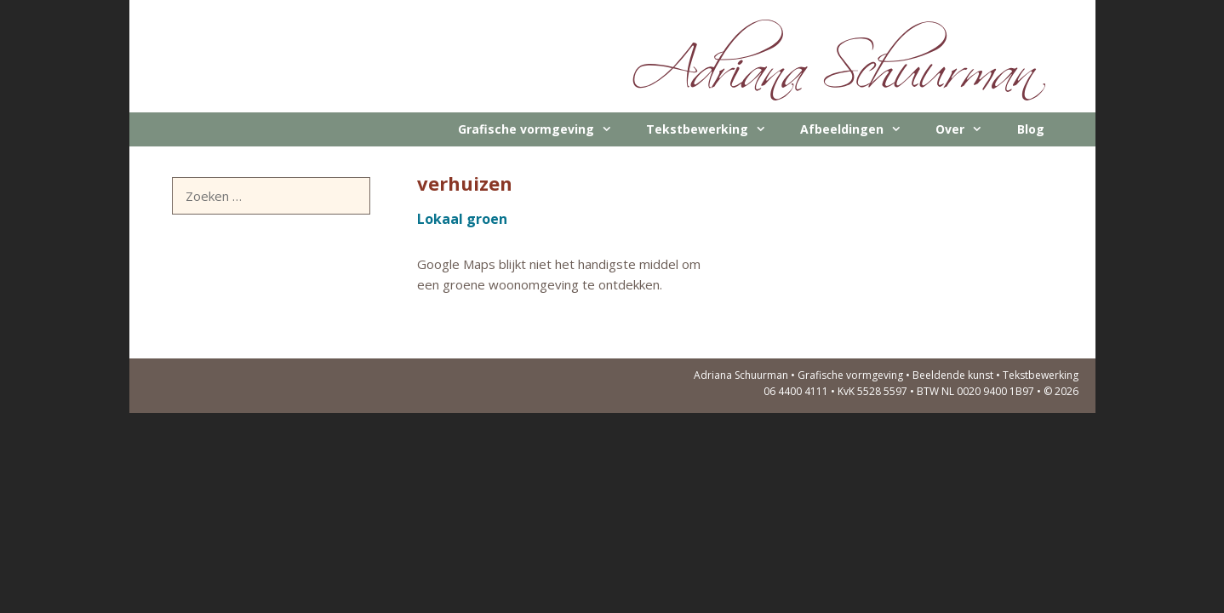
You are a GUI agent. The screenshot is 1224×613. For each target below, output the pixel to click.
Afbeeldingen (859, 129)
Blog (1030, 129)
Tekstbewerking (714, 129)
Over (967, 129)
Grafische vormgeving (543, 129)
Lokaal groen (462, 218)
